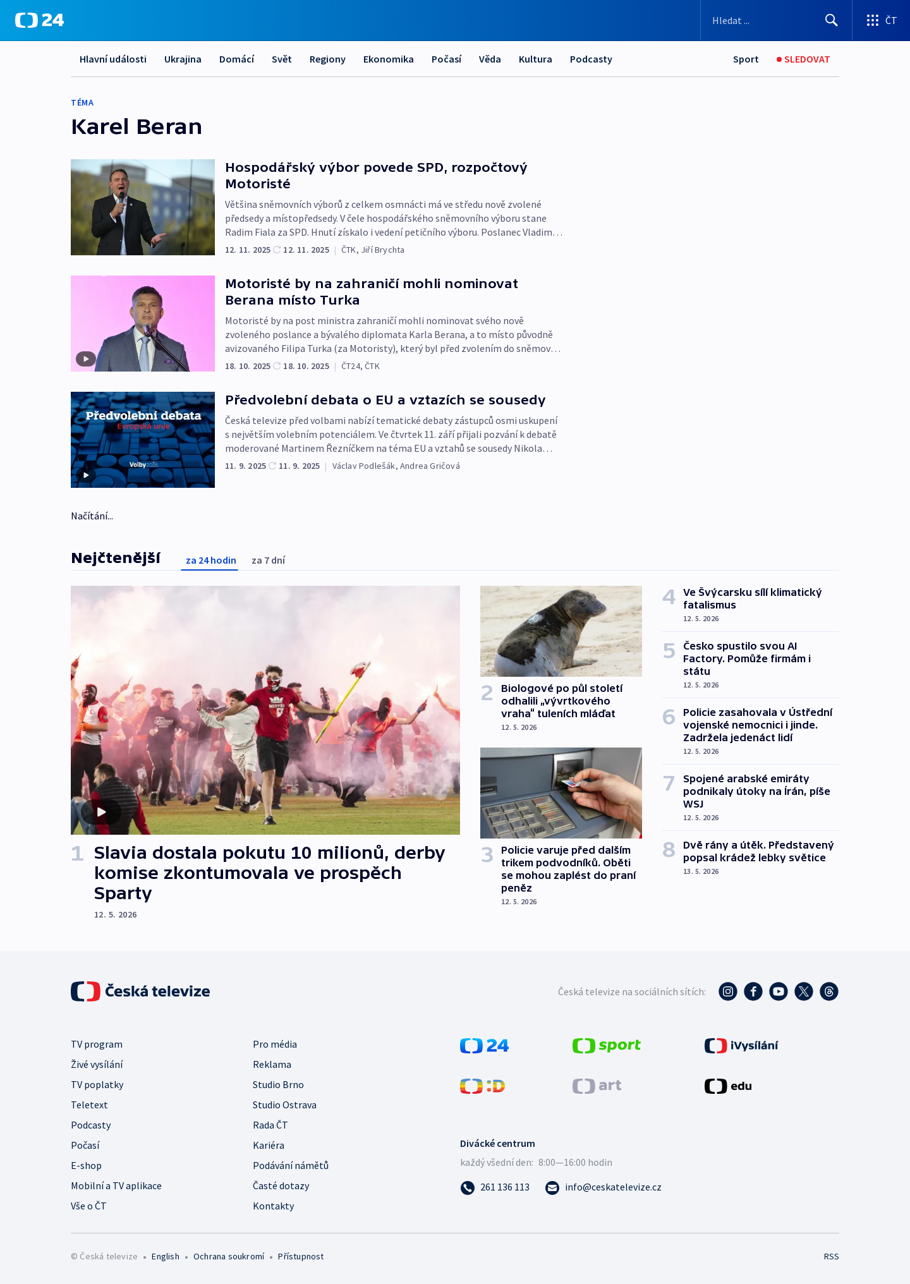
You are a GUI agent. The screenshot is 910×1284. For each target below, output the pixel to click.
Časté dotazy (281, 1185)
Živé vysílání (97, 1064)
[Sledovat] (803, 59)
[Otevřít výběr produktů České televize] (881, 20)
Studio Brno (278, 1084)
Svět (282, 58)
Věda (490, 58)
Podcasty (591, 58)
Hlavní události (113, 58)
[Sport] (746, 59)
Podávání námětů (291, 1165)
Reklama (272, 1064)
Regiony (328, 58)
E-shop (86, 1165)
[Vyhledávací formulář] (776, 20)
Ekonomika (388, 58)
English (165, 1256)
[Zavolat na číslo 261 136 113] (495, 1186)
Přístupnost (301, 1256)
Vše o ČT (89, 1205)
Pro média (275, 1044)
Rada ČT (270, 1124)
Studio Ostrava (285, 1104)
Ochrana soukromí (228, 1256)
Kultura (535, 58)
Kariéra (268, 1145)
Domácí (236, 58)
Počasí (446, 58)
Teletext (89, 1104)
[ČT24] (39, 20)
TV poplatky (97, 1084)
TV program (97, 1044)
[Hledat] (831, 20)
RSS (831, 1256)
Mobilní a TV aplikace (116, 1185)
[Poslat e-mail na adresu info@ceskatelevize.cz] (603, 1186)
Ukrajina (183, 58)
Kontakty (273, 1205)
